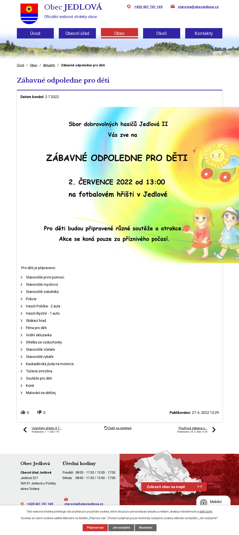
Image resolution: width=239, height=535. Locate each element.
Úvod (35, 33)
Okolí (161, 33)
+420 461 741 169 (148, 7)
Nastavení (145, 527)
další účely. (206, 511)
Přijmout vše (95, 527)
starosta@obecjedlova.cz (198, 7)
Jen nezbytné (121, 527)
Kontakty (204, 33)
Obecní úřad (77, 33)
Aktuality (49, 65)
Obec (119, 33)
